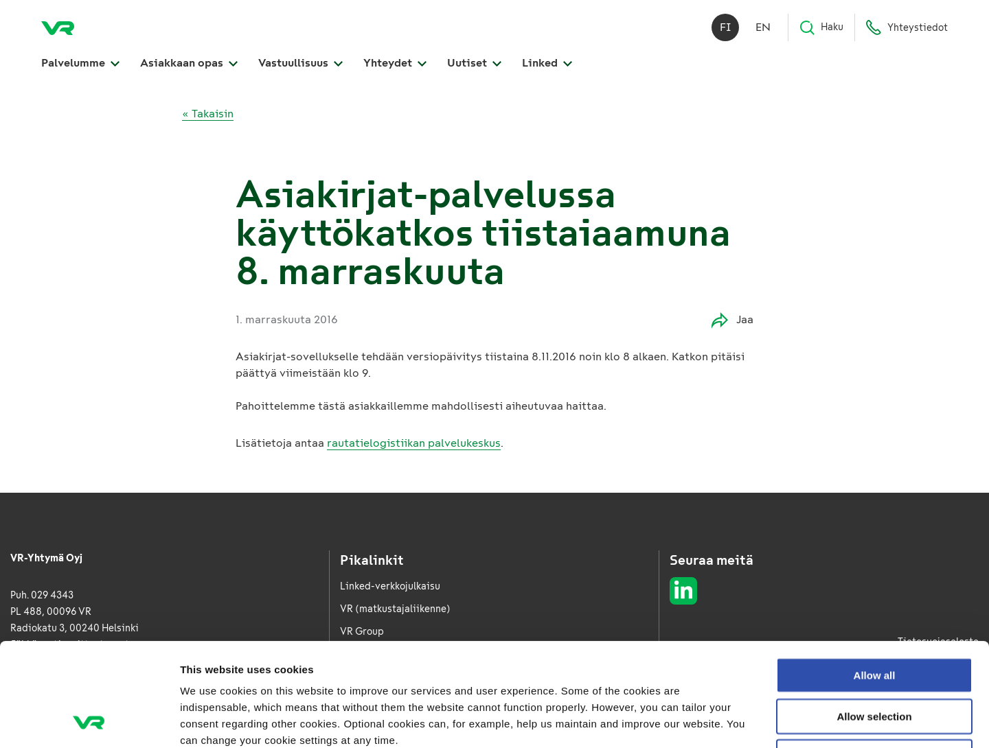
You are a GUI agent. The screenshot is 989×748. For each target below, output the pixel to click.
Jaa (732, 320)
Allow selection (874, 619)
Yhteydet (395, 62)
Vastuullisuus (300, 62)
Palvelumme (80, 62)
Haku (821, 27)
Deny (874, 660)
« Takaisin (208, 113)
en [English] (763, 27)
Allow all (875, 578)
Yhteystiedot (906, 27)
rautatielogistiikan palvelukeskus (414, 442)
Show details (721, 721)
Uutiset (474, 62)
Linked (547, 62)
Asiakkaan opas (189, 62)
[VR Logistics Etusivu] (57, 27)
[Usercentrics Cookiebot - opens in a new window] (89, 721)
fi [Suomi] (725, 27)
